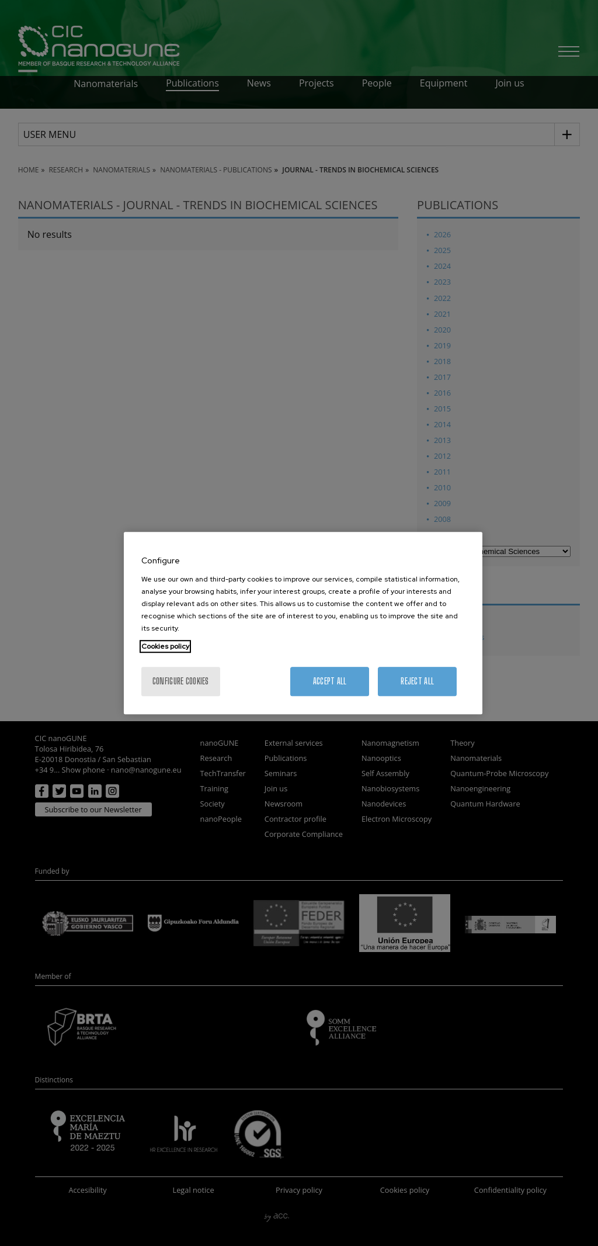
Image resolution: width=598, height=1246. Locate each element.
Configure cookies (180, 681)
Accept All (330, 681)
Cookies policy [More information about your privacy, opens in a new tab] (165, 646)
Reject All (417, 681)
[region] (303, 623)
